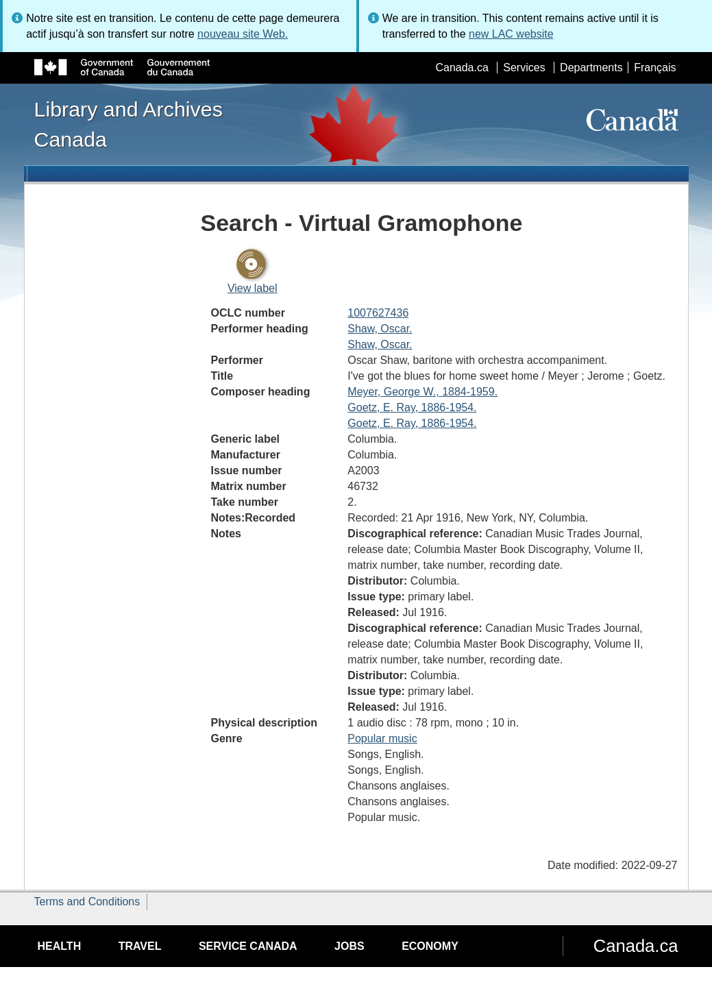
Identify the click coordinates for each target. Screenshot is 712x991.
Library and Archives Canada (128, 124)
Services (524, 67)
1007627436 (377, 313)
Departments (591, 67)
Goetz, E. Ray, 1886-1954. (411, 407)
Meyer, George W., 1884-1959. (422, 391)
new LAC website (511, 34)
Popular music (382, 738)
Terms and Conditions (87, 901)
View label (253, 288)
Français (655, 67)
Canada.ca (461, 67)
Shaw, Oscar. (379, 328)
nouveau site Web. (242, 34)
